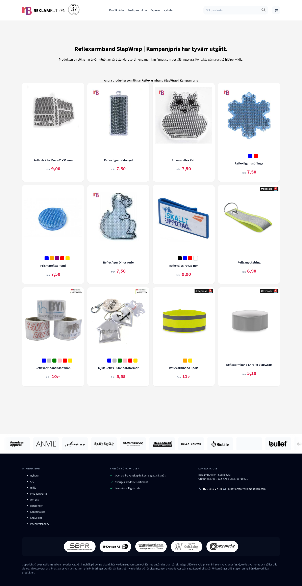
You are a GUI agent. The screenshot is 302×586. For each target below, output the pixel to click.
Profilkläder (116, 10)
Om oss (34, 500)
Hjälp (33, 488)
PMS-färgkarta (38, 494)
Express (155, 10)
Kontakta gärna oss (208, 59)
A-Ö (32, 482)
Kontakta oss (37, 512)
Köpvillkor (36, 518)
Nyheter (168, 10)
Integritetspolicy (39, 524)
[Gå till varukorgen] (276, 10)
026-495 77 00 (210, 489)
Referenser (36, 506)
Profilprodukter (137, 10)
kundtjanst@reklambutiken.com (244, 489)
